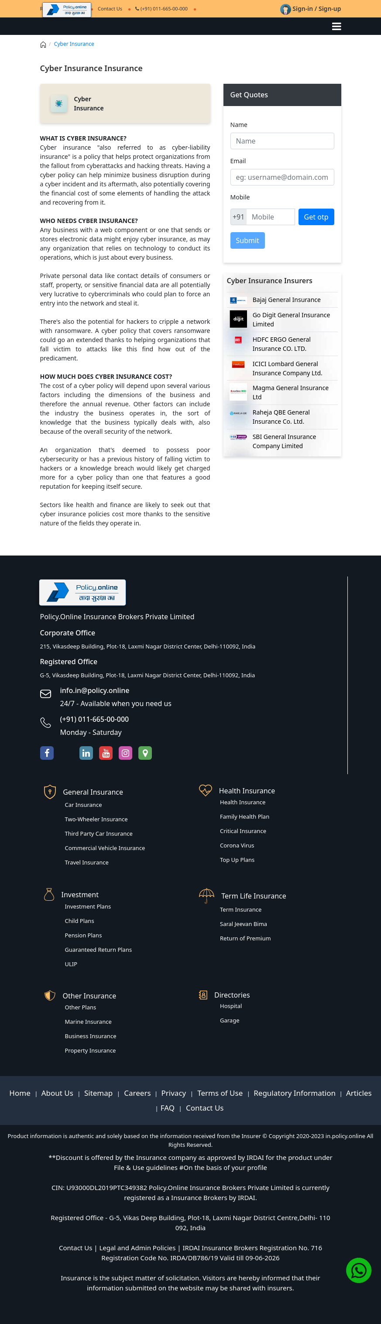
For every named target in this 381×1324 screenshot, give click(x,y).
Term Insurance (240, 909)
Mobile (240, 197)
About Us (58, 1093)
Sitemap (99, 1093)
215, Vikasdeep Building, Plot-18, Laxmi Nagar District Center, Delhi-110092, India (148, 646)
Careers (136, 1093)
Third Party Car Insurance (99, 833)
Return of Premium (245, 938)
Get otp (316, 217)
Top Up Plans (237, 860)
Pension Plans (83, 935)
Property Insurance (90, 1050)
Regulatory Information (295, 1093)
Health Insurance (242, 802)
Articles (359, 1093)
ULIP (71, 964)
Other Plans (80, 1007)
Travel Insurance (87, 862)
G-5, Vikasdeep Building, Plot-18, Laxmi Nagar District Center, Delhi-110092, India (147, 675)
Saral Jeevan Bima (243, 924)
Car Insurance (83, 805)
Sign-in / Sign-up (310, 8)
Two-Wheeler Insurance (96, 819)
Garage (230, 1020)
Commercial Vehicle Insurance (105, 848)
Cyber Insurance (74, 44)
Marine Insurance (88, 1022)
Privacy (174, 1093)
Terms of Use (220, 1093)
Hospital (231, 1006)
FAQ (169, 1108)
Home (20, 1093)
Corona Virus (237, 845)
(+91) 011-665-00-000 (161, 8)
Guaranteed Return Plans (98, 950)
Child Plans (79, 921)
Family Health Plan (244, 816)
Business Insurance (91, 1036)
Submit (247, 240)
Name (238, 124)
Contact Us (204, 1108)
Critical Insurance (243, 831)
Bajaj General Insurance (287, 299)
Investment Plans (88, 906)
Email (238, 161)
